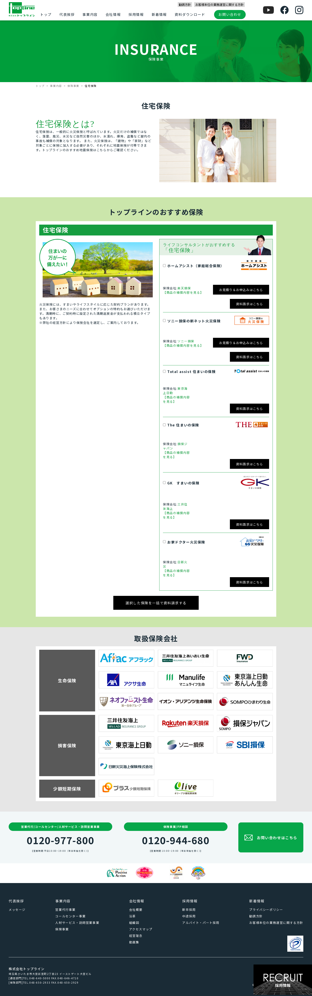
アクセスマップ (141, 929)
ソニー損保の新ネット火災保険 (194, 320)
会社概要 (136, 909)
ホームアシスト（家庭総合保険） (195, 265)
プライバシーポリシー (266, 909)
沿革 (132, 916)
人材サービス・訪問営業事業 (77, 922)
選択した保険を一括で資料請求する (156, 602)
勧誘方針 (185, 4)
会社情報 (113, 14)
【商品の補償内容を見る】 (183, 292)
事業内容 (90, 14)
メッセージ (17, 909)
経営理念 (136, 935)
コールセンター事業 (70, 916)
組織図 (134, 922)
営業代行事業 (65, 909)
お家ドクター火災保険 (186, 542)
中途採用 (189, 916)
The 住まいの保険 (183, 425)
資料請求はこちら (249, 304)
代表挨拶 (67, 14)
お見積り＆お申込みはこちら (241, 289)
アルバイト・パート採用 (200, 922)
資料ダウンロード (190, 14)
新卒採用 (189, 909)
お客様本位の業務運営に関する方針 (219, 4)
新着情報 (159, 14)
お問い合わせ (229, 14)
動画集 (134, 942)
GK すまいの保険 (183, 483)
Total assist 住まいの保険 (191, 371)
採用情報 (136, 14)
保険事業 (73, 86)
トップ (46, 14)
